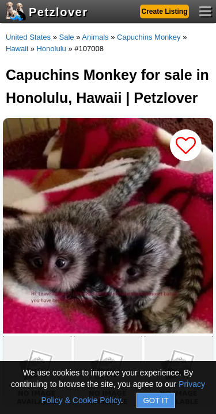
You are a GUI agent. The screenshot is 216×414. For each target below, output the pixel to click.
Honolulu (51, 48)
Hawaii (17, 48)
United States (28, 37)
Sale (66, 37)
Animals (95, 37)
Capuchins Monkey (149, 37)
